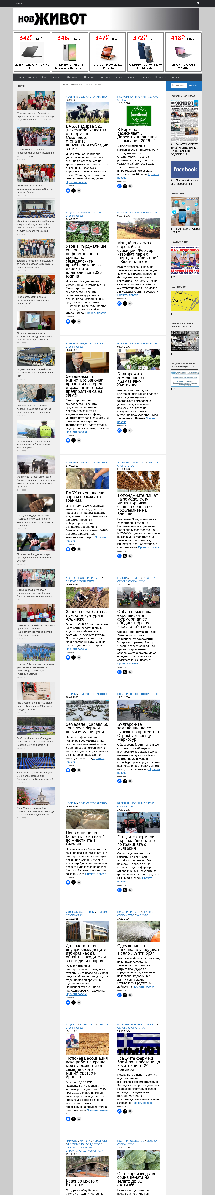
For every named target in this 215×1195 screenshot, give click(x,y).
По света (159, 77)
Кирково (72, 1141)
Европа (122, 578)
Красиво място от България (83, 1183)
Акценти (32, 77)
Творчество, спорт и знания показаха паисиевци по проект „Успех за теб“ (33, 300)
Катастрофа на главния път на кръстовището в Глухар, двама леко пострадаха (33, 444)
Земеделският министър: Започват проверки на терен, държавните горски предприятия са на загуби (85, 385)
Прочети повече (76, 182)
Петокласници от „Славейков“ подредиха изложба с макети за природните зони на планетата (34, 408)
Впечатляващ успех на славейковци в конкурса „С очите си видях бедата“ (35, 188)
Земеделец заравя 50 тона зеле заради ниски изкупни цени (87, 728)
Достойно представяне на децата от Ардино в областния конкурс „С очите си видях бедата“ (35, 263)
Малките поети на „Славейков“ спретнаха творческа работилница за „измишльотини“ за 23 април (35, 116)
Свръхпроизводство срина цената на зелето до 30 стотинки (136, 1179)
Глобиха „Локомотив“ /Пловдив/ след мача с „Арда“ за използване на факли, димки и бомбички (35, 741)
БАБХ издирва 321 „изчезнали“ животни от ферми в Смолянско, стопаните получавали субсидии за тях (87, 137)
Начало (18, 3)
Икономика (72, 77)
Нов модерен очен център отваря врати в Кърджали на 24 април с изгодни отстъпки (35, 706)
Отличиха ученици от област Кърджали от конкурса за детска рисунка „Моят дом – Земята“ (34, 336)
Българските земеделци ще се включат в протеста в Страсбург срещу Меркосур (138, 732)
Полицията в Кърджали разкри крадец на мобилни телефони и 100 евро (34, 557)
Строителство (76, 1150)
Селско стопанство (93, 96)
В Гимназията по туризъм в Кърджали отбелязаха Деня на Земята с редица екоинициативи (34, 593)
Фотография (96, 1150)
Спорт (117, 77)
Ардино (71, 578)
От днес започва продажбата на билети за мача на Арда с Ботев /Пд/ (35, 372)
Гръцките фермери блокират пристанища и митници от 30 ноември (138, 1064)
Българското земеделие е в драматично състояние (131, 380)
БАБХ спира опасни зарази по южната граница (85, 496)
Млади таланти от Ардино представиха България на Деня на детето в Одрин (35, 152)
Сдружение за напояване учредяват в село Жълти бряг (138, 949)
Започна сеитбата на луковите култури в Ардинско (86, 615)
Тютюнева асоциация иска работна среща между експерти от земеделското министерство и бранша (87, 1067)
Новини (71, 96)
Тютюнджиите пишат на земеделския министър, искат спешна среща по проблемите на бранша (137, 504)
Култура (104, 77)
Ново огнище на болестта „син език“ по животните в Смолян (85, 838)
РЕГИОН (85, 212)
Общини (145, 77)
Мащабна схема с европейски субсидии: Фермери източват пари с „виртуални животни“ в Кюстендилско (137, 252)
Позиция (174, 77)
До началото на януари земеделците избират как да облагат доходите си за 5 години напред (86, 953)
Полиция (130, 77)
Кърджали (100, 1141)
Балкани (123, 803)
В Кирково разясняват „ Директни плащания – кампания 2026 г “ (137, 135)
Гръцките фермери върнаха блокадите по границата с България (136, 842)
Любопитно (75, 1144)
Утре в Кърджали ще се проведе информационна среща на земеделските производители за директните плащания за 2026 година (86, 261)
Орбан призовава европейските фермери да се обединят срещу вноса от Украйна (134, 619)
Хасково (142, 915)
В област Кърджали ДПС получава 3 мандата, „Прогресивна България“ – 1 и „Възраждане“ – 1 (35, 775)
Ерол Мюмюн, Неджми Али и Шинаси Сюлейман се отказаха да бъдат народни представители (35, 811)
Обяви (43, 77)
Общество (56, 77)
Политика (89, 77)
